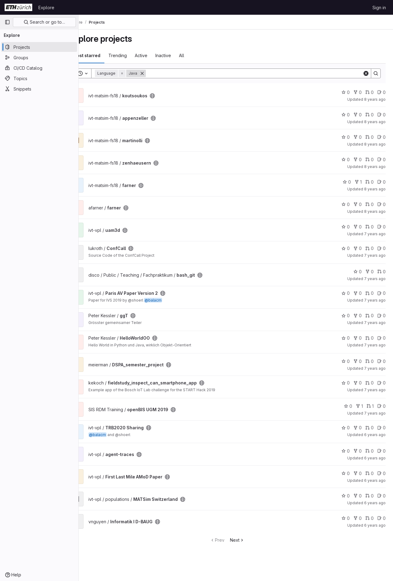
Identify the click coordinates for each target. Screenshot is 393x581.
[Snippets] (39, 89)
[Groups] (39, 57)
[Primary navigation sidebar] (7, 22)
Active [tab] (158, 55)
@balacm (170, 300)
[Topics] (39, 78)
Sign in (379, 7)
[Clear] (366, 73)
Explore (46, 7)
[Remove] (159, 73)
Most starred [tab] (104, 55)
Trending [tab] (135, 55)
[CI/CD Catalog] (39, 68)
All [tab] (198, 55)
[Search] (262, 73)
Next (246, 540)
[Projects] (39, 47)
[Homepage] (18, 7)
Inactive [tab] (180, 55)
